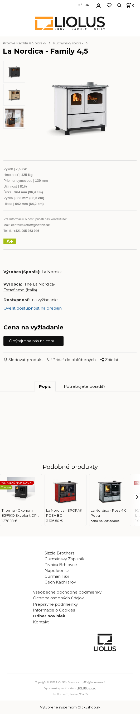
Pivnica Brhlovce (62, 564)
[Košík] (129, 5)
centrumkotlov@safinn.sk (30, 225)
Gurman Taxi (57, 576)
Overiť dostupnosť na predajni (32, 308)
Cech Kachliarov (60, 582)
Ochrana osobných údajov (58, 598)
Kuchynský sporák (68, 43)
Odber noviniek (49, 616)
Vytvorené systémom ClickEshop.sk (70, 707)
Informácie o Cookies (54, 610)
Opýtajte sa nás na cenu (32, 341)
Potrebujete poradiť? (84, 386)
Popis (45, 386)
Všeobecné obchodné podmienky (67, 592)
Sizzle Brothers (59, 553)
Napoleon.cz (57, 570)
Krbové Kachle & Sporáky (24, 43)
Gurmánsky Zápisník (64, 559)
